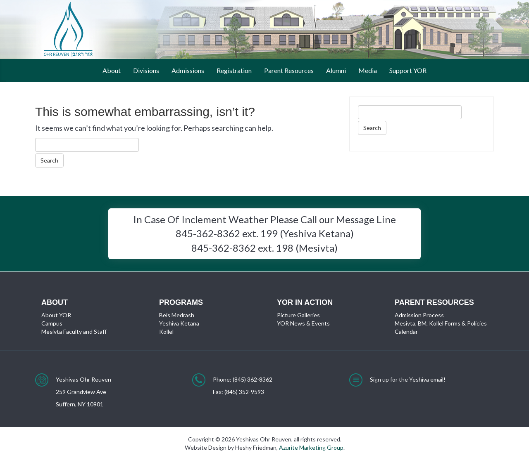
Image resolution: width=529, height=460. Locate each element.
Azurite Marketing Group (311, 447)
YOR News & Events (303, 323)
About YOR (56, 314)
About (111, 70)
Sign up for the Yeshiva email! (408, 379)
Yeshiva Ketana (179, 323)
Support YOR (408, 70)
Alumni (336, 70)
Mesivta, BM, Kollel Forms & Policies (441, 323)
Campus (51, 323)
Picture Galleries (298, 314)
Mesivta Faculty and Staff (74, 331)
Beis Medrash (176, 314)
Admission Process (419, 314)
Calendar (406, 331)
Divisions (146, 70)
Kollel (166, 331)
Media (367, 70)
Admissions (188, 70)
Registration (234, 70)
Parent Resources (289, 70)
